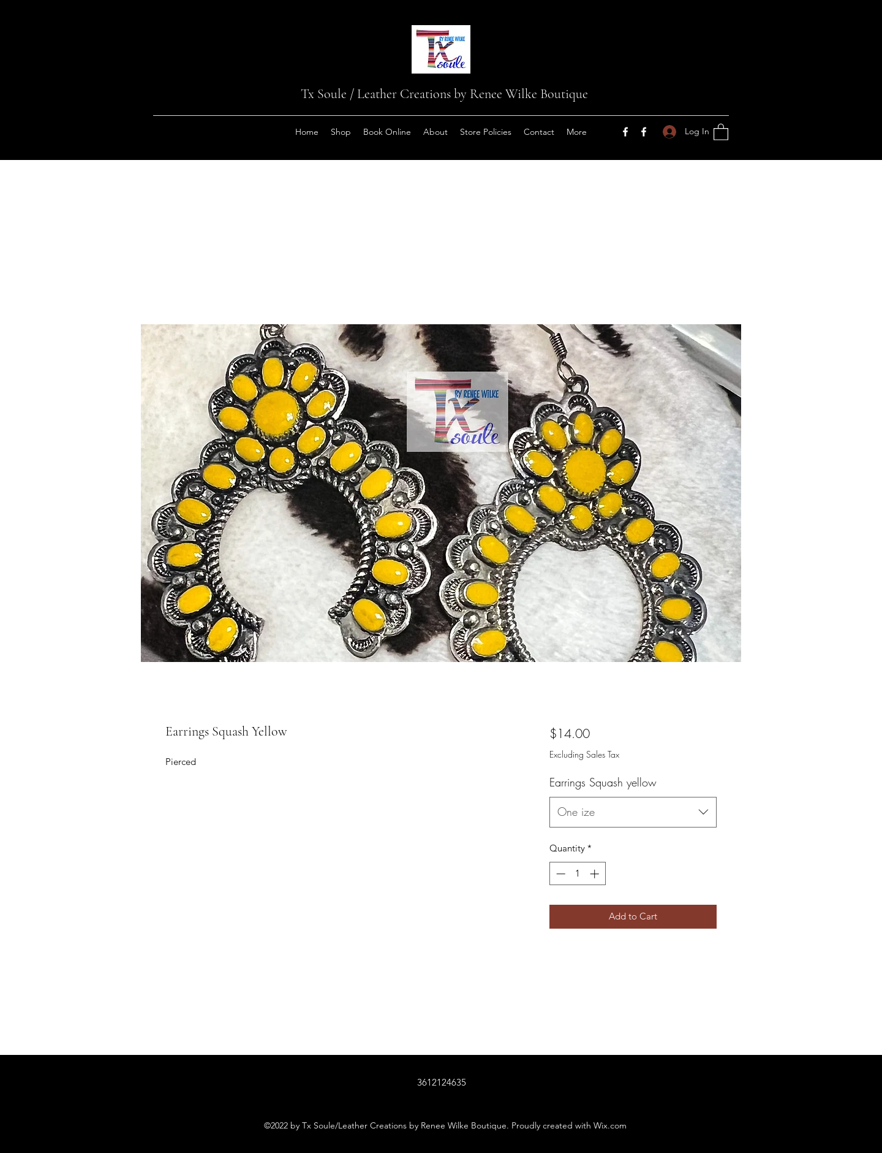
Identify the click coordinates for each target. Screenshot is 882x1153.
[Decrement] (559, 873)
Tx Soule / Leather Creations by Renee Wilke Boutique (444, 94)
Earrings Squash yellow (603, 782)
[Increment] (595, 873)
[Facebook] (625, 132)
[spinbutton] (577, 873)
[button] (721, 131)
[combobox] (633, 812)
